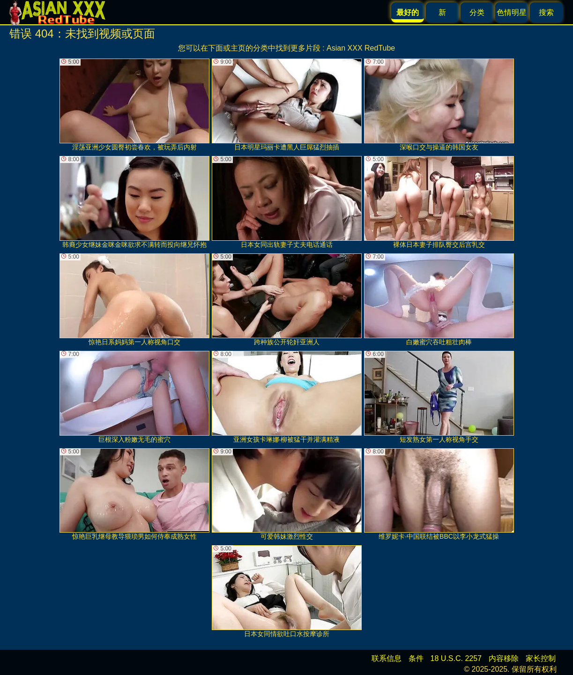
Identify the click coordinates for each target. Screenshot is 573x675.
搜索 (546, 12)
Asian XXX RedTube (361, 48)
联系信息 (387, 658)
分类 (476, 12)
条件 (416, 658)
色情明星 (512, 12)
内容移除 (504, 658)
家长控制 (541, 658)
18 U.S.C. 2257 (456, 658)
